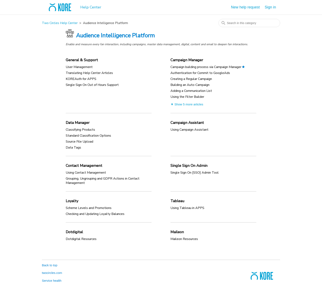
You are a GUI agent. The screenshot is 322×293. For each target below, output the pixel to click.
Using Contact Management (86, 172)
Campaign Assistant (187, 122)
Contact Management (84, 165)
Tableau (177, 200)
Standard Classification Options (88, 135)
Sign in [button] (270, 7)
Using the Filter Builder (187, 97)
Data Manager (78, 122)
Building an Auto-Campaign (189, 85)
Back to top (49, 265)
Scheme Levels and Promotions (89, 208)
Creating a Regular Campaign (191, 79)
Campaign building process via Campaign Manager (205, 67)
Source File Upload (79, 141)
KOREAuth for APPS (81, 79)
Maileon (177, 232)
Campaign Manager (186, 60)
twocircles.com (52, 273)
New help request (245, 7)
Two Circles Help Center (60, 23)
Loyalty (72, 200)
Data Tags (73, 147)
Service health (51, 280)
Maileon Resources (184, 239)
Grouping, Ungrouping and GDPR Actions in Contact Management (102, 180)
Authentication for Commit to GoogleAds (200, 73)
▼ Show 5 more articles (186, 104)
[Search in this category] (249, 23)
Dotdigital (74, 232)
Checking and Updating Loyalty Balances (95, 214)
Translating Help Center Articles (89, 73)
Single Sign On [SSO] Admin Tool (194, 172)
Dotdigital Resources (81, 239)
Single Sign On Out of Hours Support (92, 85)
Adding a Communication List (191, 91)
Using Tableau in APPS (187, 208)
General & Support (82, 60)
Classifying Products (80, 129)
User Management (79, 67)
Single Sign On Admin (188, 165)
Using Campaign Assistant (189, 129)
